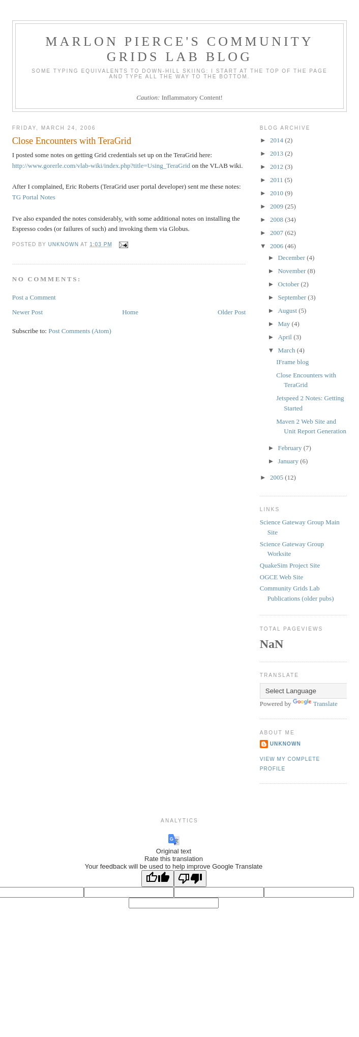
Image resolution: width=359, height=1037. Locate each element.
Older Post (232, 312)
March (287, 350)
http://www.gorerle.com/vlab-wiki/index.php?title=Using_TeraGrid (101, 165)
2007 (277, 232)
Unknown (285, 744)
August (288, 310)
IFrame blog (292, 362)
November (292, 271)
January (289, 461)
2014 (277, 140)
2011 (277, 180)
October (289, 284)
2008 (277, 219)
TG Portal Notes (33, 197)
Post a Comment (34, 297)
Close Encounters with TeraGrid (71, 141)
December (292, 257)
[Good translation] (157, 878)
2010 (277, 193)
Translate (315, 703)
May (284, 324)
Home (130, 312)
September (293, 297)
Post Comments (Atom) (79, 331)
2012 (277, 166)
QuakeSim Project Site (290, 565)
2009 (277, 206)
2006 (277, 246)
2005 (277, 477)
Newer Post (27, 312)
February (290, 448)
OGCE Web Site (281, 577)
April (285, 337)
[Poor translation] (190, 878)
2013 (277, 153)
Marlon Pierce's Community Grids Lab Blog (179, 49)
